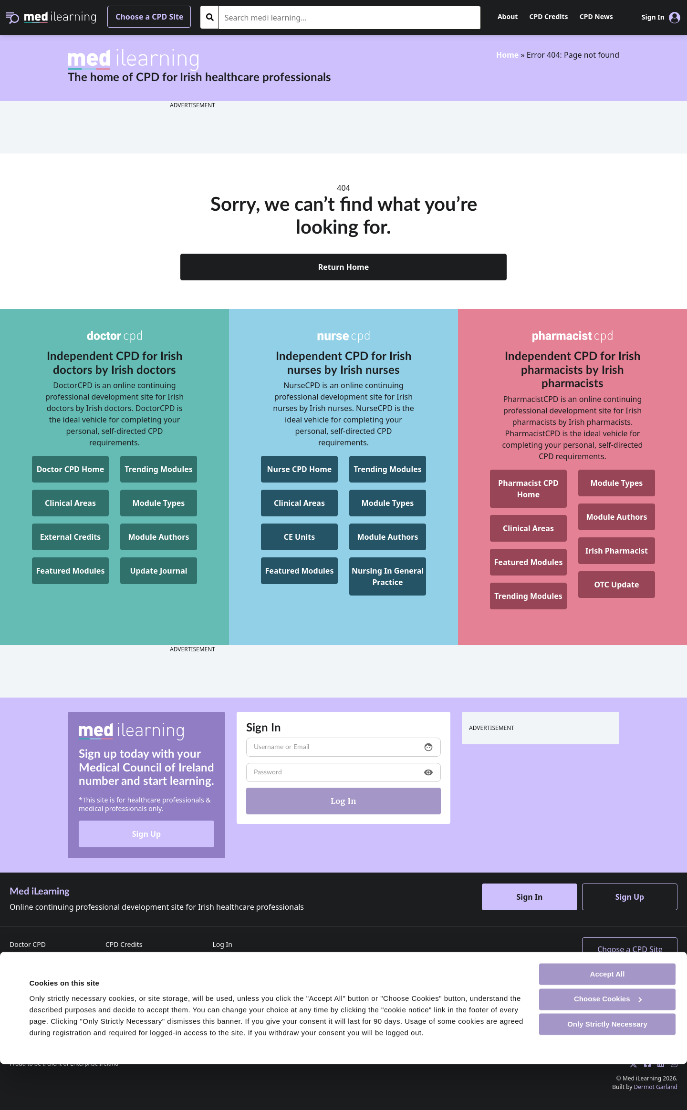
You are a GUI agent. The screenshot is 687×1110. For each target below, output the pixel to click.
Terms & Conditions (136, 985)
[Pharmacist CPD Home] (528, 489)
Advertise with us (132, 971)
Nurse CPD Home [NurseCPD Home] (299, 469)
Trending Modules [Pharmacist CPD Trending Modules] (528, 596)
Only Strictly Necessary (607, 1070)
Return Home (343, 267)
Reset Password (236, 971)
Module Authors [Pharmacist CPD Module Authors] (616, 517)
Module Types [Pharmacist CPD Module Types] (617, 483)
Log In (222, 944)
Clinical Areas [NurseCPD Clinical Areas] (299, 503)
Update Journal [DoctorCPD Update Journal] (158, 570)
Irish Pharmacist (616, 550)
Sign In (530, 897)
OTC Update (616, 584)
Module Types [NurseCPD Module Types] (388, 503)
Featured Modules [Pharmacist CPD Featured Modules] (528, 562)
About (508, 16)
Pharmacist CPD (35, 971)
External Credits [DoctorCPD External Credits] (70, 537)
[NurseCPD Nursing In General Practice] (387, 576)
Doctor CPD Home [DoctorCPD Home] (70, 469)
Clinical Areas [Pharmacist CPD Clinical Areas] (528, 528)
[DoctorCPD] (114, 336)
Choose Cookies (608, 1045)
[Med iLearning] (60, 16)
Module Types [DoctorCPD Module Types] (159, 503)
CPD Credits (549, 16)
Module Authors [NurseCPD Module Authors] (387, 537)
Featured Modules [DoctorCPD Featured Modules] (70, 570)
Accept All (607, 1020)
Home (507, 55)
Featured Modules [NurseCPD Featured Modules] (299, 570)
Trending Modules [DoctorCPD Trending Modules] (159, 469)
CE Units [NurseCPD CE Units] (299, 537)
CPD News (596, 16)
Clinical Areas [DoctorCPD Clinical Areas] (70, 503)
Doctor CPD (28, 944)
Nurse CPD (26, 958)
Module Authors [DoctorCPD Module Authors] (158, 537)
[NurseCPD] (343, 336)
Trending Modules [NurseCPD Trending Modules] (388, 469)
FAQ (218, 985)
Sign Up (146, 834)
